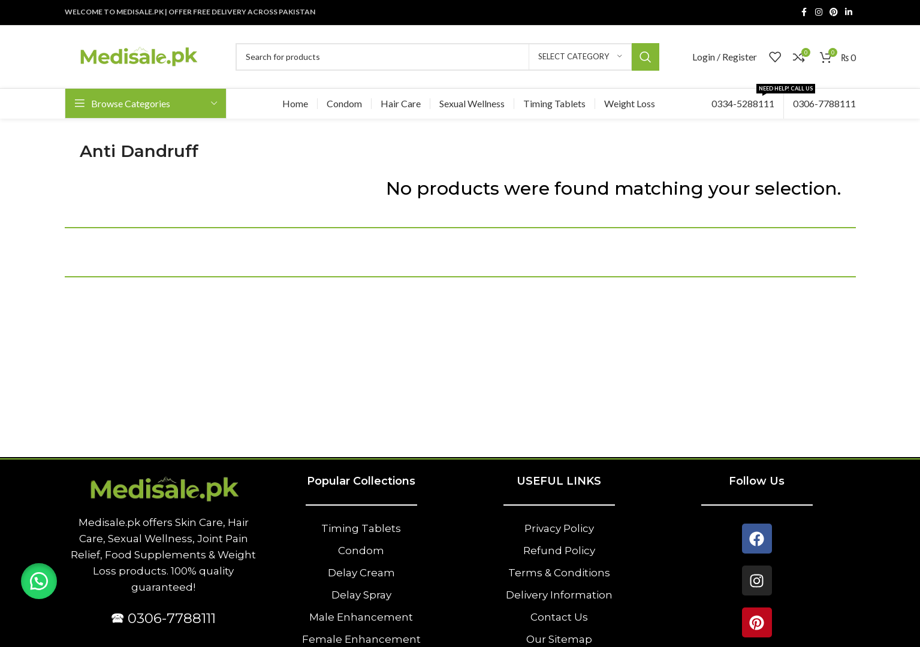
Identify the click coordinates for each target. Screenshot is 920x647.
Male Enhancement (361, 617)
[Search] (447, 57)
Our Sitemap (559, 639)
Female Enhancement (361, 639)
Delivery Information (559, 595)
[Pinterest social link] (833, 12)
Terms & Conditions (559, 573)
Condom (361, 551)
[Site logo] (138, 55)
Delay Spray (361, 595)
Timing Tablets (361, 528)
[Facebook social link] (804, 12)
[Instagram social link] (819, 12)
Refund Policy (559, 551)
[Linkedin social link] (848, 12)
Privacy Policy (559, 528)
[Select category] (580, 56)
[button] (39, 581)
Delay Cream (361, 573)
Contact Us (559, 617)
